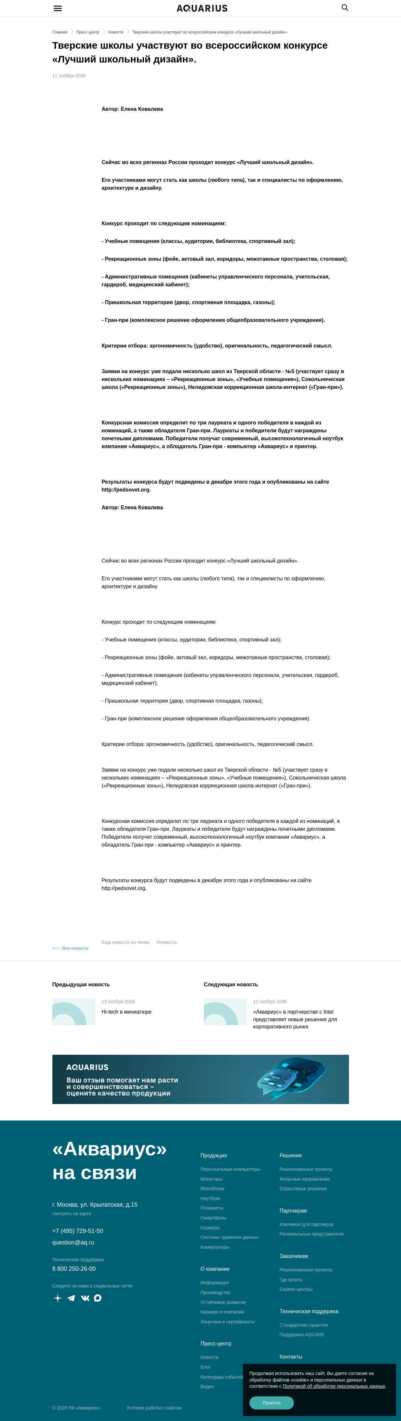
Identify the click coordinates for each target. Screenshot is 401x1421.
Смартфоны (214, 1217)
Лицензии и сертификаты (228, 1321)
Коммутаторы (215, 1247)
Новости (209, 1357)
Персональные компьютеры (231, 1169)
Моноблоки (213, 1188)
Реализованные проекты (306, 1169)
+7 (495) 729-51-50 (77, 1231)
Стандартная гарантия (304, 1325)
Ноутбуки (210, 1198)
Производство (216, 1292)
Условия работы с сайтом (154, 1407)
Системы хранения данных (230, 1237)
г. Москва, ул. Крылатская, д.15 (95, 1204)
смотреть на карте (71, 1213)
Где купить (291, 1279)
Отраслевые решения (303, 1188)
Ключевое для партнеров (307, 1224)
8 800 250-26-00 (74, 1268)
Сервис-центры (296, 1289)
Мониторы (212, 1179)
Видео (207, 1386)
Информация (215, 1282)
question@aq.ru (73, 1242)
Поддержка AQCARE (302, 1334)
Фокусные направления (305, 1179)
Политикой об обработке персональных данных (334, 1386)
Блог (206, 1367)
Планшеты (212, 1208)
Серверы (210, 1227)
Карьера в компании (222, 1311)
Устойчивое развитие (223, 1302)
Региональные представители (312, 1234)
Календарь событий (222, 1377)
